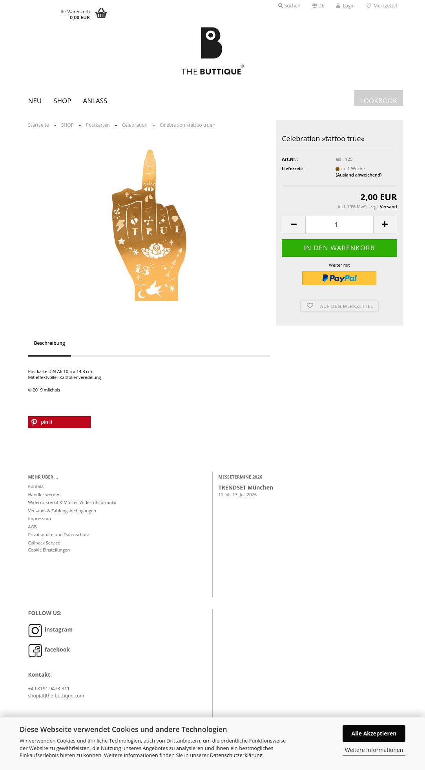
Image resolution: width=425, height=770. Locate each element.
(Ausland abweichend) (358, 179)
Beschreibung (49, 346)
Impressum (39, 522)
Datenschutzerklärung (236, 755)
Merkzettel (382, 5)
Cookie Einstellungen (49, 554)
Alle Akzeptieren (374, 733)
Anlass (95, 100)
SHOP (62, 100)
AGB (32, 530)
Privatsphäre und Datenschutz (58, 538)
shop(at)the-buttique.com (56, 699)
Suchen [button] (289, 5)
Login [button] (345, 5)
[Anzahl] (339, 228)
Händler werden (44, 498)
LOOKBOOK (378, 100)
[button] (318, 6)
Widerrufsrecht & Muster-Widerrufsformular (72, 506)
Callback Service (44, 546)
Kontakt (36, 490)
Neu (35, 100)
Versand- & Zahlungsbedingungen (62, 514)
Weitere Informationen (374, 750)
